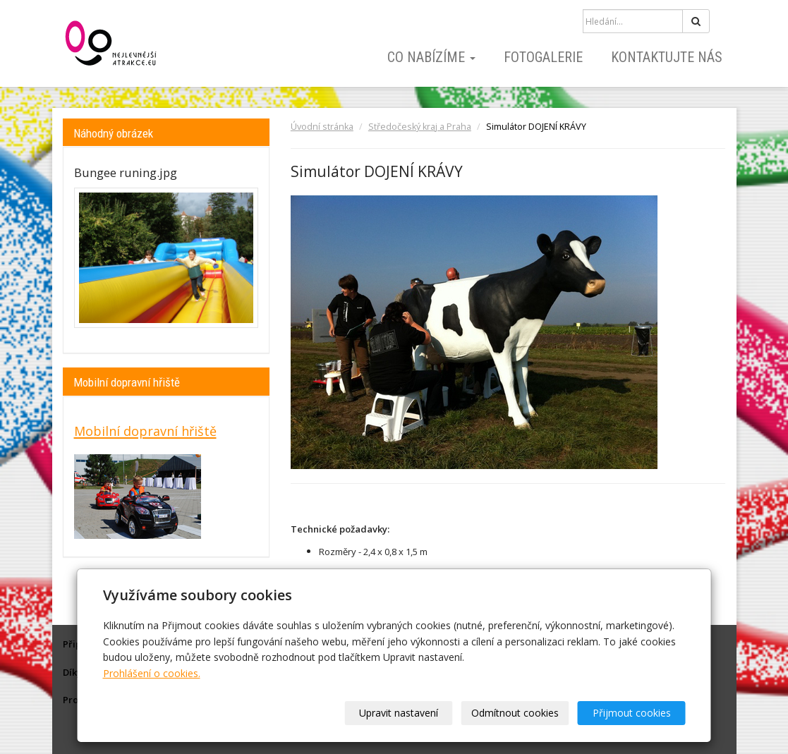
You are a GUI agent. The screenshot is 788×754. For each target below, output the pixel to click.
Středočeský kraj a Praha (419, 127)
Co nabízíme (431, 57)
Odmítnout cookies (515, 712)
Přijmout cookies (632, 712)
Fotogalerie (543, 57)
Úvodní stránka (322, 127)
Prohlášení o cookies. (151, 673)
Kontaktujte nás (666, 57)
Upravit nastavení (398, 712)
